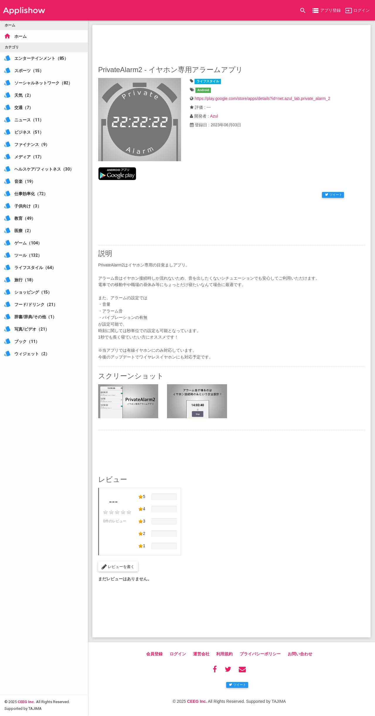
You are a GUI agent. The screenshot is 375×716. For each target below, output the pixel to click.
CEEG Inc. (26, 678)
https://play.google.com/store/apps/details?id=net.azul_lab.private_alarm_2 (262, 98)
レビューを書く (118, 567)
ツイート (333, 194)
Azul (214, 116)
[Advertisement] (231, 44)
